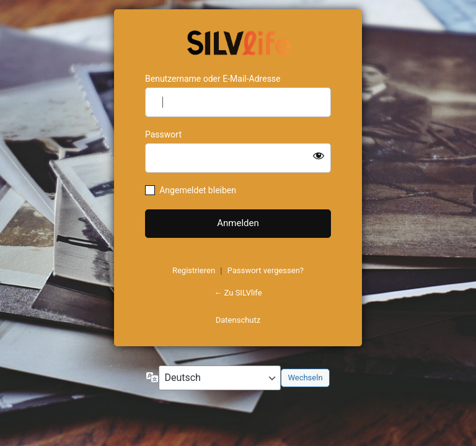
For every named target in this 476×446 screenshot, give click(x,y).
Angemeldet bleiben (197, 190)
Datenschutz (238, 320)
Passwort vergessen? (265, 270)
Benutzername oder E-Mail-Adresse (213, 79)
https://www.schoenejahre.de (238, 41)
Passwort (163, 134)
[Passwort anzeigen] (318, 155)
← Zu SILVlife (238, 292)
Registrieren (193, 270)
